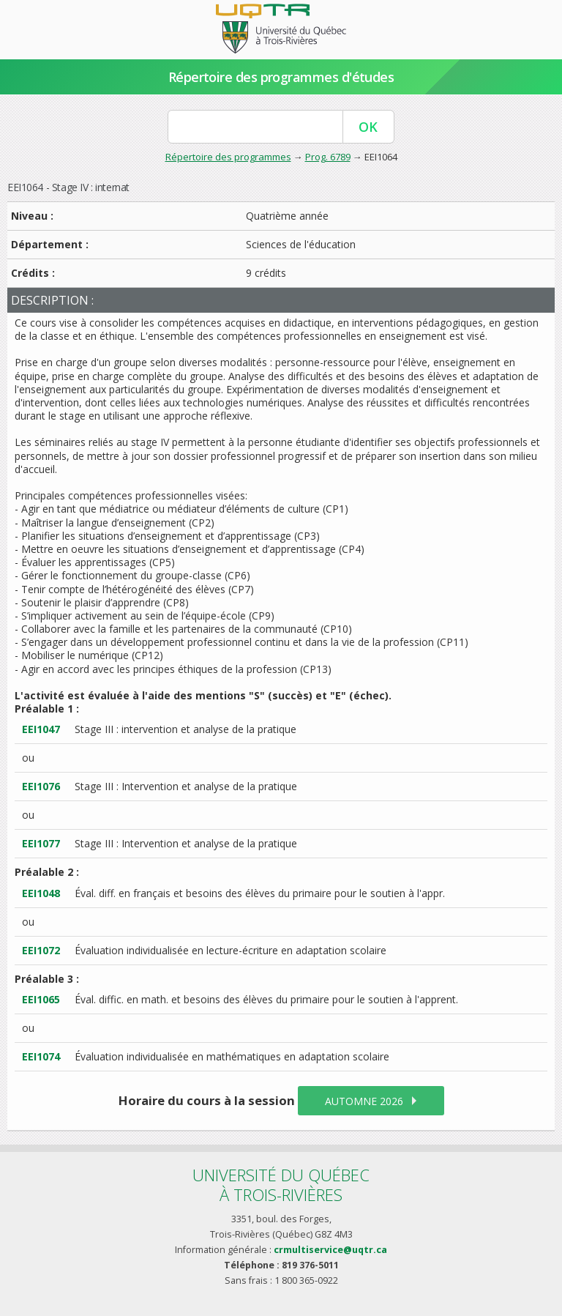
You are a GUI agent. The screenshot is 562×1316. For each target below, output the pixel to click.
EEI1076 (41, 786)
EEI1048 (41, 893)
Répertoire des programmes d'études (281, 77)
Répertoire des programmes (228, 156)
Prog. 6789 (328, 156)
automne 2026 (364, 1101)
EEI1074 (41, 1056)
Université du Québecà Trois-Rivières (281, 1184)
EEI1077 (41, 843)
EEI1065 (41, 999)
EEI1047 (41, 729)
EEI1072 (41, 950)
